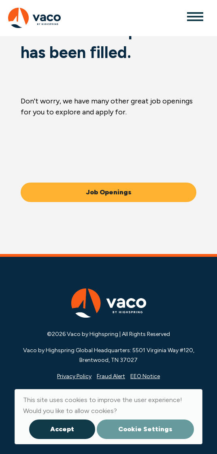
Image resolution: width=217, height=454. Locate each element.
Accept (62, 429)
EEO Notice (145, 376)
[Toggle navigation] (195, 16)
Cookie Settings (145, 429)
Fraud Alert (111, 376)
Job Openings (109, 192)
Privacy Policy (74, 376)
